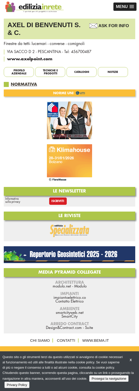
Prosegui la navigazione (109, 378)
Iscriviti (57, 201)
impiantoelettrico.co (69, 298)
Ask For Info (113, 25)
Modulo (80, 286)
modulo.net (62, 286)
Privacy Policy (17, 385)
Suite (89, 328)
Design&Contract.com (64, 328)
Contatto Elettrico (69, 301)
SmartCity (69, 316)
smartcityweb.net (70, 313)
